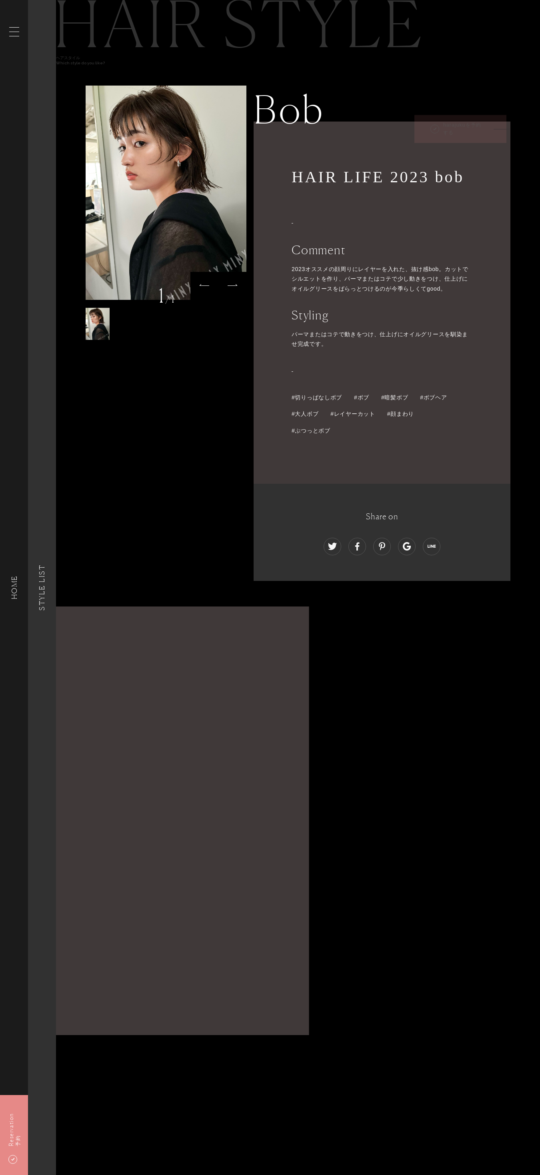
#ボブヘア (433, 397)
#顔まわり (400, 414)
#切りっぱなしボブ (317, 397)
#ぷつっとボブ (311, 430)
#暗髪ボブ (394, 397)
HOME (14, 587)
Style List (42, 587)
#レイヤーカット (352, 414)
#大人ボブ (305, 414)
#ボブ (361, 397)
